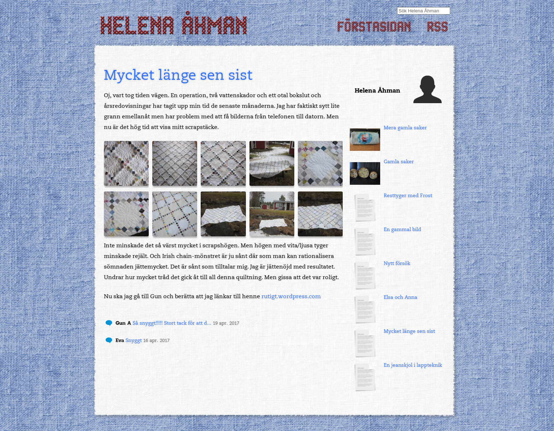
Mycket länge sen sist (409, 331)
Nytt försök (397, 263)
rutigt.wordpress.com (291, 296)
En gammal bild (402, 229)
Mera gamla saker (405, 128)
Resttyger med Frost (408, 196)
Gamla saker (399, 162)
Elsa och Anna (400, 297)
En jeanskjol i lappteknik (413, 365)
